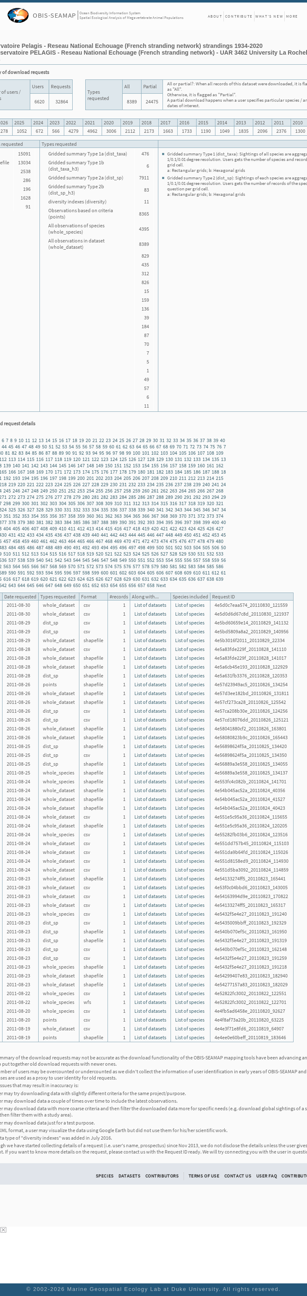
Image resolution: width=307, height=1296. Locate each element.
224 (58, 484)
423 (182, 528)
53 (64, 446)
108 (210, 453)
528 (173, 554)
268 (219, 490)
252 (72, 490)
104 (173, 453)
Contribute (239, 16)
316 (173, 503)
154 (146, 465)
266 (201, 490)
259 (136, 490)
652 (95, 585)
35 (189, 440)
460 (35, 541)
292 (197, 497)
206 (136, 478)
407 (35, 528)
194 (25, 478)
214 (210, 478)
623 (72, 579)
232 (132, 484)
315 (164, 503)
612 (215, 572)
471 (136, 541)
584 (201, 566)
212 (192, 478)
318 (192, 503)
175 (95, 472)
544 (77, 560)
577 (136, 566)
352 (16, 516)
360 (90, 516)
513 (35, 554)
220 (21, 484)
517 (72, 554)
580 (164, 566)
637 (201, 579)
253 (81, 490)
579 (155, 566)
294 (215, 497)
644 (21, 585)
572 (90, 566)
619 (35, 579)
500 (160, 547)
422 (173, 528)
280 (86, 497)
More (292, 16)
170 (49, 472)
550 (132, 560)
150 (109, 465)
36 (195, 440)
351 (7, 516)
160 (201, 465)
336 (114, 509)
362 (109, 516)
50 (44, 446)
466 (90, 541)
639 (219, 579)
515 (53, 554)
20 (88, 440)
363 (118, 516)
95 (101, 453)
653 (104, 585)
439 (86, 535)
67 (158, 446)
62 (125, 446)
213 (201, 478)
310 (118, 503)
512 (25, 554)
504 (197, 547)
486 (30, 547)
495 (114, 547)
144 (53, 465)
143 (44, 465)
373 (210, 516)
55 (78, 446)
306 (81, 503)
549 (123, 560)
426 (210, 528)
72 (192, 446)
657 (141, 585)
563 (7, 566)
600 (104, 572)
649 (67, 585)
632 (155, 579)
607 (169, 572)
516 (62, 554)
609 (188, 572)
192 (7, 478)
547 (104, 560)
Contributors (162, 1176)
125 (123, 459)
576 (127, 566)
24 (115, 440)
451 (197, 535)
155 (155, 465)
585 (210, 566)
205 (127, 478)
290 (178, 497)
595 (58, 572)
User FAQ (266, 1176)
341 (160, 509)
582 (182, 566)
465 (81, 541)
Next (161, 585)
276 (49, 497)
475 (173, 541)
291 (188, 497)
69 (172, 446)
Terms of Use (204, 1176)
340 (151, 509)
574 (109, 566)
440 (95, 535)
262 (164, 490)
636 (192, 579)
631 (146, 579)
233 (141, 484)
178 (123, 472)
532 (210, 554)
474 (164, 541)
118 (58, 459)
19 (81, 440)
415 (109, 528)
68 (165, 446)
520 (99, 554)
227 (86, 484)
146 (72, 465)
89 (61, 453)
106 (192, 453)
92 (81, 453)
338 (132, 509)
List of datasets (150, 605)
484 (12, 547)
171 (58, 472)
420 (155, 528)
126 (132, 459)
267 (210, 490)
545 (86, 560)
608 (178, 572)
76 (219, 446)
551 (141, 560)
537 (12, 560)
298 (7, 503)
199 (72, 478)
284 (123, 497)
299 (16, 503)
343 (178, 509)
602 (123, 572)
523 (127, 554)
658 (151, 585)
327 (30, 509)
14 (47, 440)
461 (44, 541)
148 (90, 465)
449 (178, 535)
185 (188, 472)
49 (37, 446)
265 (192, 490)
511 (16, 554)
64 (138, 446)
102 (155, 453)
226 (77, 484)
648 (58, 585)
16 (61, 440)
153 (136, 465)
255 (99, 490)
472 (146, 541)
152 (127, 465)
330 (58, 509)
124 (114, 459)
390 (123, 522)
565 (25, 566)
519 (90, 554)
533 (219, 554)
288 (160, 497)
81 (7, 453)
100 (136, 453)
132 (188, 459)
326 (21, 509)
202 (99, 478)
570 (72, 566)
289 (169, 497)
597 (77, 572)
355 (44, 516)
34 (182, 440)
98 (121, 453)
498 (141, 547)
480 (219, 541)
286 (141, 497)
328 (40, 509)
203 (109, 478)
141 (25, 465)
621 (53, 579)
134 (206, 459)
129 (160, 459)
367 (155, 516)
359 (81, 516)
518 (81, 554)
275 (40, 497)
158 (182, 465)
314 (155, 503)
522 (118, 554)
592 (30, 572)
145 (62, 465)
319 (201, 503)
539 (30, 560)
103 (164, 453)
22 (101, 440)
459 (25, 541)
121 (86, 459)
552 (151, 560)
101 (146, 453)
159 (192, 465)
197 (53, 478)
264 (182, 490)
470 (127, 541)
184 (178, 472)
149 (99, 465)
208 (155, 478)
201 (90, 478)
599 (95, 572)
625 (90, 579)
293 (206, 497)
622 (62, 579)
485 (21, 547)
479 (210, 541)
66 (152, 446)
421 (164, 528)
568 (53, 566)
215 (219, 478)
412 (81, 528)
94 (94, 453)
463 (62, 541)
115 (30, 459)
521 (109, 554)
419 (146, 528)
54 (71, 446)
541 (49, 560)
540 (40, 560)
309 (109, 503)
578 (146, 566)
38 (209, 440)
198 (62, 478)
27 (135, 440)
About (215, 16)
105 (182, 453)
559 (215, 560)
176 (104, 472)
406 (25, 528)
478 (201, 541)
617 (16, 579)
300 (25, 503)
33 (175, 440)
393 (151, 522)
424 (192, 528)
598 (86, 572)
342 (169, 509)
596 (67, 572)
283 (114, 497)
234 (151, 484)
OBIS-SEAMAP (54, 15)
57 (91, 446)
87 (47, 453)
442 (114, 535)
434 (40, 535)
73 (199, 446)
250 (53, 490)
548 (114, 560)
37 (202, 440)
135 (215, 459)
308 (99, 503)
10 (21, 440)
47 (24, 446)
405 (16, 528)
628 (118, 579)
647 (49, 585)
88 (54, 453)
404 (7, 528)
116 (40, 459)
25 (121, 440)
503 (188, 547)
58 (98, 446)
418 (136, 528)
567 (44, 566)
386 (86, 522)
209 (164, 478)
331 (67, 509)
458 (16, 541)
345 (197, 509)
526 (155, 554)
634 (173, 579)
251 (62, 490)
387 (95, 522)
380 (30, 522)
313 (146, 503)
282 (104, 497)
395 (169, 522)
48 (31, 446)
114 (21, 459)
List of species (190, 605)
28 (141, 440)
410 (62, 528)
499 (151, 547)
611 (206, 572)
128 (151, 459)
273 (21, 497)
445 (141, 535)
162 (219, 465)
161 (210, 465)
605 (151, 572)
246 (16, 490)
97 (115, 453)
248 (35, 490)
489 (58, 547)
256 (109, 490)
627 (109, 579)
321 (219, 503)
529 (182, 554)
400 (215, 522)
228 (95, 484)
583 (192, 566)
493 (95, 547)
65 (145, 446)
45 (10, 446)
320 (210, 503)
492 (86, 547)
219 (12, 484)
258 (127, 490)
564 (16, 566)
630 (136, 579)
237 (178, 484)
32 (168, 440)
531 (201, 554)
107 (201, 453)
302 (44, 503)
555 (178, 560)
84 (27, 453)
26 (128, 440)
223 (49, 484)
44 (4, 446)
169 (40, 472)
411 (72, 528)
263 (173, 490)
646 (40, 585)
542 (58, 560)
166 (12, 472)
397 (188, 522)
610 (197, 572)
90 (68, 453)
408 (44, 528)
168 (30, 472)
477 (192, 541)
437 (67, 535)
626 (99, 579)
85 (34, 453)
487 (40, 547)
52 (57, 446)
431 (12, 535)
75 (212, 446)
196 (44, 478)
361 (99, 516)
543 (67, 560)
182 (160, 472)
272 (12, 497)
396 (178, 522)
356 (53, 516)
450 (188, 535)
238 (188, 484)
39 (215, 440)
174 (86, 472)
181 (151, 472)
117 (49, 459)
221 (30, 484)
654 (114, 585)
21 (94, 440)
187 (206, 472)
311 (127, 503)
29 (148, 440)
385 (77, 522)
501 (169, 547)
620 (44, 579)
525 (146, 554)
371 (192, 516)
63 (131, 446)
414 (99, 528)
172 (67, 472)
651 (86, 585)
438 (77, 535)
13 (41, 440)
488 (49, 547)
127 (141, 459)
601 (114, 572)
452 (206, 535)
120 (77, 459)
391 (132, 522)
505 (206, 547)
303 (53, 503)
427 (219, 528)
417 (127, 528)
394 (160, 522)
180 (141, 472)
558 (206, 560)
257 (118, 490)
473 (155, 541)
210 (173, 478)
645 (30, 585)
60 (111, 446)
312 (136, 503)
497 (132, 547)
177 (114, 472)
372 (201, 516)
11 (27, 440)
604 (141, 572)
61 (118, 446)
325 (12, 509)
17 (68, 440)
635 (182, 579)
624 (81, 579)
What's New (269, 16)
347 (215, 509)
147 (81, 465)
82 (14, 453)
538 (21, 560)
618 (25, 579)
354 (35, 516)
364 (127, 516)
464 (72, 541)
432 (21, 535)
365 (136, 516)
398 (197, 522)
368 (164, 516)
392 (141, 522)
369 (173, 516)
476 (182, 541)
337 (123, 509)
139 (7, 465)
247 (25, 490)
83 (21, 453)
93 (88, 453)
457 (7, 541)
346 (206, 509)
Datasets (129, 1176)
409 (53, 528)
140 (16, 465)
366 (146, 516)
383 (58, 522)
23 (108, 440)
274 (30, 497)
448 (169, 535)
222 (40, 484)
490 (67, 547)
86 (41, 453)
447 (160, 535)
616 (7, 579)
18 (74, 440)
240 (206, 484)
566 (35, 566)
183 (169, 472)
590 (12, 572)
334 (95, 509)
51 (51, 446)
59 (105, 446)
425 (201, 528)
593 (40, 572)
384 (67, 522)
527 (164, 554)
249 (44, 490)
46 (17, 446)
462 (53, 541)
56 (84, 446)
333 (86, 509)
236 (169, 484)
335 (104, 509)
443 (123, 535)
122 (95, 459)
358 (72, 516)
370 (182, 516)
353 (25, 516)
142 (35, 465)
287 (151, 497)
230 (114, 484)
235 (160, 484)
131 (178, 459)
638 (210, 579)
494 (104, 547)
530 (192, 554)
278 (67, 497)
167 (21, 472)
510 (7, 554)
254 (90, 490)
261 (155, 490)
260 (146, 490)
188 (215, 472)
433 (30, 535)
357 (62, 516)
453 (215, 535)
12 (34, 440)
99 (128, 453)
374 (219, 516)
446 (151, 535)
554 (169, 560)
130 (169, 459)
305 (72, 503)
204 (118, 478)
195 (35, 478)
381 (40, 522)
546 (95, 560)
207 (146, 478)
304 (62, 503)
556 (188, 560)
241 (215, 484)
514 (44, 554)
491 (77, 547)
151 (118, 465)
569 (62, 566)
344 (188, 509)
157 (173, 465)
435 (49, 535)
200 (81, 478)
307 (90, 503)
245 (7, 490)
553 (160, 560)
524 (136, 554)
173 (77, 472)
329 (49, 509)
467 (99, 541)
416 (118, 528)
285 (132, 497)
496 (123, 547)
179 (132, 472)
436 (58, 535)
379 (21, 522)
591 (21, 572)
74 (205, 446)
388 (104, 522)
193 (16, 478)
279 (77, 497)
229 (104, 484)
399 (206, 522)
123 (104, 459)
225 (67, 484)
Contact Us (238, 1176)
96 (108, 453)
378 (12, 522)
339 (141, 509)
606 (160, 572)
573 (99, 566)
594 (49, 572)
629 (127, 579)
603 (132, 572)
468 (109, 541)
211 (182, 478)
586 (219, 566)
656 (132, 585)
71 (185, 446)
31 (162, 440)
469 (118, 541)
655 (123, 585)
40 (222, 440)
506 (215, 547)
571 (81, 566)
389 (114, 522)
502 (178, 547)
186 (197, 472)
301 (35, 503)
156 (164, 465)
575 (118, 566)
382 (49, 522)
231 (123, 484)
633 (164, 579)
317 (182, 503)
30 (155, 440)
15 (54, 440)
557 (197, 560)
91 (74, 453)
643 (12, 585)
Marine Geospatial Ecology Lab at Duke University (143, 1289)
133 (197, 459)
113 (12, 459)
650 (77, 585)
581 (173, 566)
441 (104, 535)
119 (67, 459)
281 (95, 497)
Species (105, 1176)
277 (58, 497)
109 (219, 453)
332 (77, 509)
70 (178, 446)
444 (132, 535)
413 (90, 528)
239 (197, 484)
